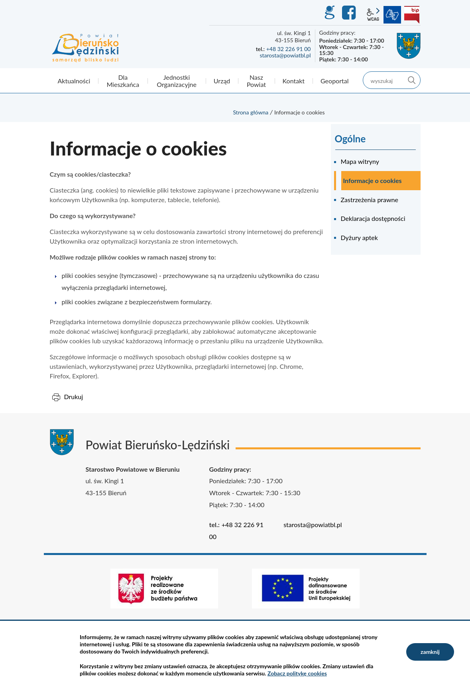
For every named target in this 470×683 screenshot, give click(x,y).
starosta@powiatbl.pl (285, 55)
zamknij (430, 651)
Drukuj (73, 396)
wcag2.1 (373, 15)
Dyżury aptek (359, 237)
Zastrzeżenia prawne (369, 199)
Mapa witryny (360, 161)
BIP (412, 15)
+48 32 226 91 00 (288, 49)
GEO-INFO (329, 13)
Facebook (350, 13)
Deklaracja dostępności (373, 218)
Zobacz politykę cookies (297, 673)
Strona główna (251, 112)
